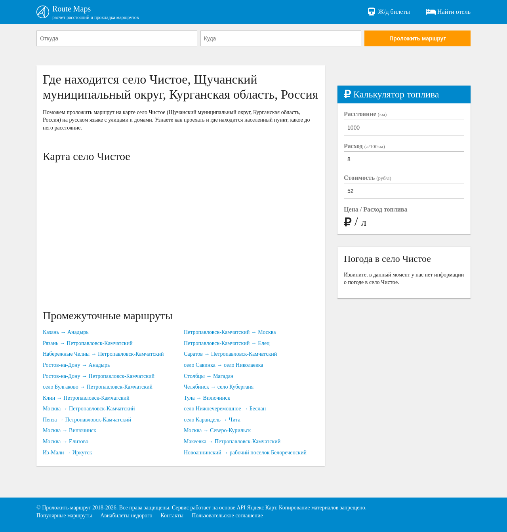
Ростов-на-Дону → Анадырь (76, 365)
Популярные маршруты (64, 516)
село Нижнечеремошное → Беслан (225, 409)
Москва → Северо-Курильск (217, 430)
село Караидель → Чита (212, 420)
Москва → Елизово (65, 441)
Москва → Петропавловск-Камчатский (89, 409)
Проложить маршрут (417, 38)
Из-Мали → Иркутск (67, 453)
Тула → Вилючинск (207, 398)
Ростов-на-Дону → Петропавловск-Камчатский (98, 376)
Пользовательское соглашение (227, 516)
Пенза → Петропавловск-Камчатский (87, 420)
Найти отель (448, 12)
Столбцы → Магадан (208, 376)
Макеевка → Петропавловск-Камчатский (232, 441)
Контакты (171, 516)
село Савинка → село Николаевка (223, 365)
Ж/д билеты (388, 12)
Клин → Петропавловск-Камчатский (86, 398)
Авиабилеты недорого (126, 516)
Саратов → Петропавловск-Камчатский (230, 354)
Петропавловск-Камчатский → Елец (227, 343)
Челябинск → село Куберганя (219, 387)
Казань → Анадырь (66, 332)
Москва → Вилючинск (69, 430)
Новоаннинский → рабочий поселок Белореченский (245, 453)
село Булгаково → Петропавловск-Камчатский (97, 387)
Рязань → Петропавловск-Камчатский (88, 343)
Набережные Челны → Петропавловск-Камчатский (103, 354)
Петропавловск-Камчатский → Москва (230, 332)
